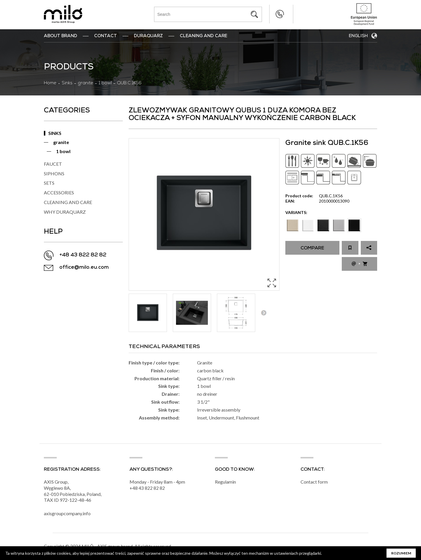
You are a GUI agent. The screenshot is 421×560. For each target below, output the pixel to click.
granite (85, 83)
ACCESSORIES (59, 192)
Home (50, 83)
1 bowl (105, 83)
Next (263, 313)
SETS (49, 183)
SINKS (54, 133)
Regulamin (225, 482)
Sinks (67, 83)
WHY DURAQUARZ (65, 212)
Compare (312, 248)
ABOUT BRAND (60, 36)
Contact (105, 36)
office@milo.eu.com (84, 267)
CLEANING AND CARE (68, 202)
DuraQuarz (148, 36)
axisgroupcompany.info (67, 513)
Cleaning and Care (203, 36)
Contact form (314, 482)
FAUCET (53, 164)
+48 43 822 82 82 (268, 14)
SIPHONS (54, 173)
